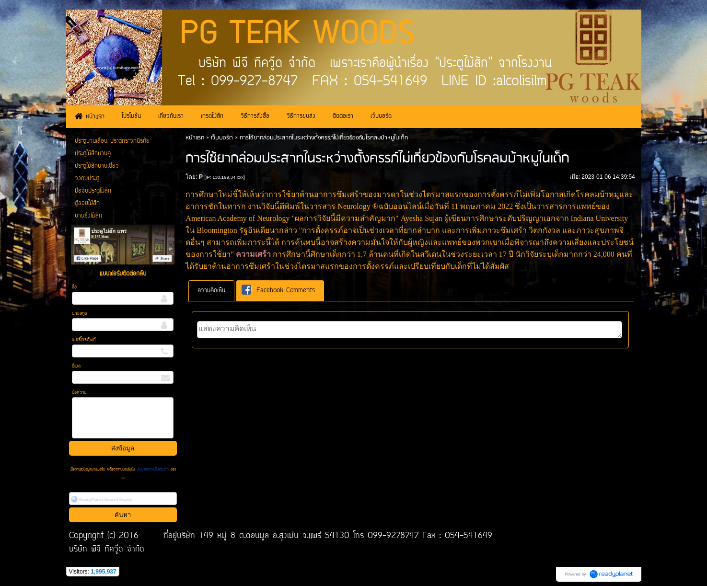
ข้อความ (79, 392)
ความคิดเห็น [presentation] (211, 290)
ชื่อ (74, 287)
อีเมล (76, 366)
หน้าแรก (194, 138)
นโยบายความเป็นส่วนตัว (153, 469)
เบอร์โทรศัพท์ (84, 340)
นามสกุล (79, 313)
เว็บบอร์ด (222, 138)
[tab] (211, 290)
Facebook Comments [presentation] (278, 290)
